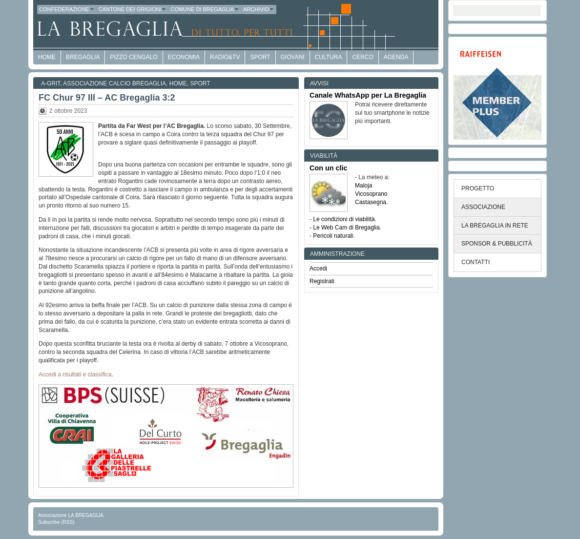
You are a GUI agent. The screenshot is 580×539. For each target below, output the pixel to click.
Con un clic (329, 168)
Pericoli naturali (333, 235)
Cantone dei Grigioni (133, 9)
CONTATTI (475, 262)
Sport (260, 57)
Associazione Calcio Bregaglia (114, 83)
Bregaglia (83, 57)
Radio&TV (225, 57)
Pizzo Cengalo (133, 57)
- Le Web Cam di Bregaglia (345, 227)
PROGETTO (477, 188)
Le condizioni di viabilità (343, 219)
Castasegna (370, 202)
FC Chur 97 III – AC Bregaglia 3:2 (107, 98)
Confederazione (67, 9)
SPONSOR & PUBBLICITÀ (496, 243)
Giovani (293, 57)
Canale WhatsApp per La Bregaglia (368, 95)
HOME (47, 57)
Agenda (396, 57)
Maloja (363, 185)
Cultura (328, 57)
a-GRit (50, 83)
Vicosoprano (371, 193)
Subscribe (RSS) (56, 522)
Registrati (322, 281)
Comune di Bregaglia (204, 9)
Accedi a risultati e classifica (75, 374)
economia (184, 57)
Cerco (362, 57)
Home (178, 83)
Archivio (258, 9)
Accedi (318, 268)
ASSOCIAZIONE (483, 207)
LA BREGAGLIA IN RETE (494, 225)
